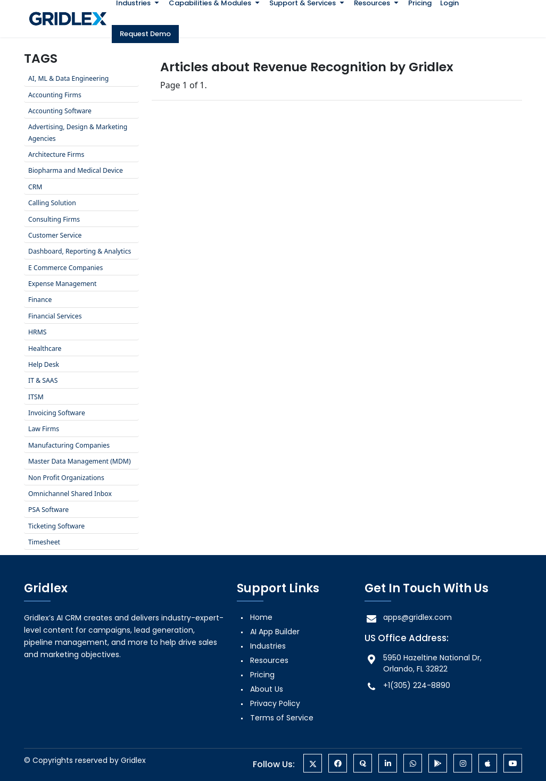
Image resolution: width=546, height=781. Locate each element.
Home (261, 617)
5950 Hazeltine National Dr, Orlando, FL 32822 (423, 663)
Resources (269, 660)
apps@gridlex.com (408, 617)
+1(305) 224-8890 (407, 685)
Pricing (262, 674)
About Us (266, 689)
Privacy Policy (275, 703)
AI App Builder (275, 631)
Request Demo (145, 34)
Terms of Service (281, 717)
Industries (268, 646)
